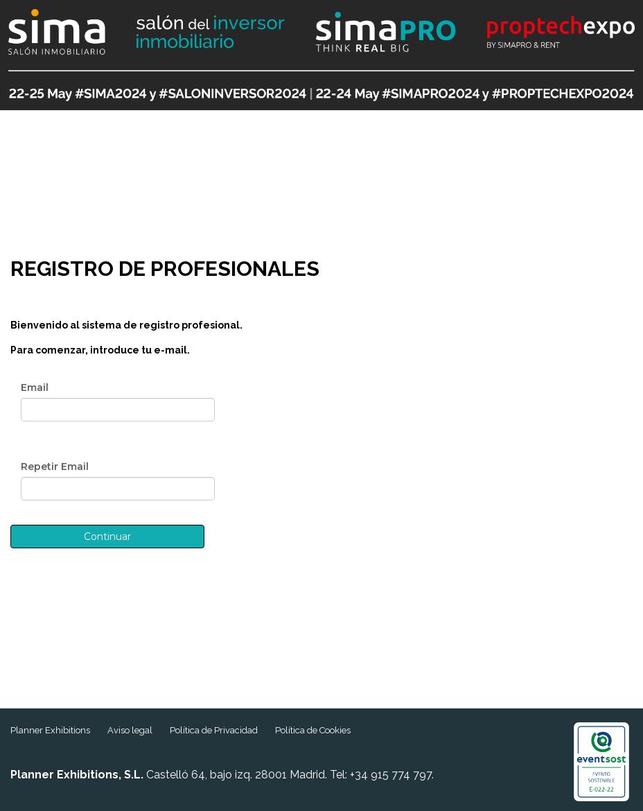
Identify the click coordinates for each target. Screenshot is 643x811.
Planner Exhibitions (50, 730)
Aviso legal (129, 730)
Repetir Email (55, 466)
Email (35, 387)
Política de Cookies (313, 730)
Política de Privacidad (214, 730)
